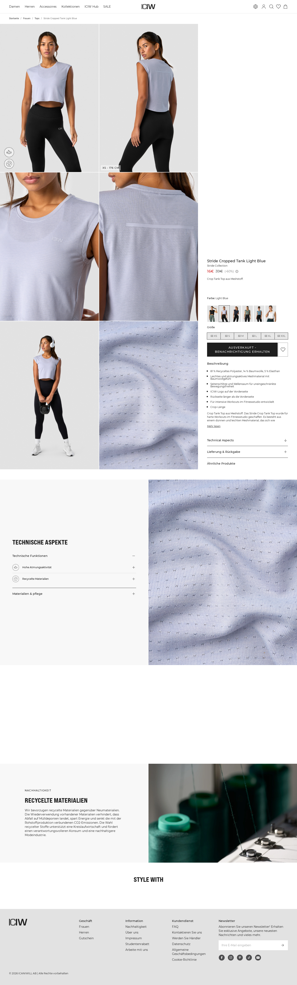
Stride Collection (217, 265)
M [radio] (241, 336)
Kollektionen (70, 6)
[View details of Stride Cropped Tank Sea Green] (247, 313)
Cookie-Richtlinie (184, 960)
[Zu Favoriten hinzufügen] (283, 350)
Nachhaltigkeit (136, 927)
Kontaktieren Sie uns (187, 932)
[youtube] (258, 957)
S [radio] (227, 336)
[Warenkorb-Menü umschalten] (285, 6)
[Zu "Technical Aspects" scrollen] (247, 440)
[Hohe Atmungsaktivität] (10, 151)
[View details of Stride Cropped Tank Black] (212, 313)
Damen (14, 6)
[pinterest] (240, 957)
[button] (49, 98)
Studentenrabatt (137, 944)
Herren (30, 6)
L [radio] (254, 336)
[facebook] (222, 957)
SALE (107, 6)
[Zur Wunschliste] (278, 6)
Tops (37, 18)
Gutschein (86, 938)
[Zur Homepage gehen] (148, 6)
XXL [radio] (281, 336)
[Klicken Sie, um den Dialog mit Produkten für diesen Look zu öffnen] (24, 689)
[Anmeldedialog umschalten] (264, 6)
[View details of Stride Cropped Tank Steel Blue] (259, 313)
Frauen (27, 18)
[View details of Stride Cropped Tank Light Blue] (224, 313)
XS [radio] (213, 336)
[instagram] (231, 957)
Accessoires (48, 6)
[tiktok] (249, 957)
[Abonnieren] (282, 945)
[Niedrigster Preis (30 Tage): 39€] (237, 271)
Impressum (133, 938)
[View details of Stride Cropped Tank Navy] (236, 313)
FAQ (175, 927)
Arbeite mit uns (136, 950)
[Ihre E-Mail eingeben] (248, 945)
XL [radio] (267, 336)
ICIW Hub (91, 6)
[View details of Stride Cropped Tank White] (270, 313)
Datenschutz (181, 944)
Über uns (131, 932)
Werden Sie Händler (186, 938)
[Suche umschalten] (271, 6)
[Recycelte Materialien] (10, 163)
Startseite (14, 18)
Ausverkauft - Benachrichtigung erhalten (242, 350)
